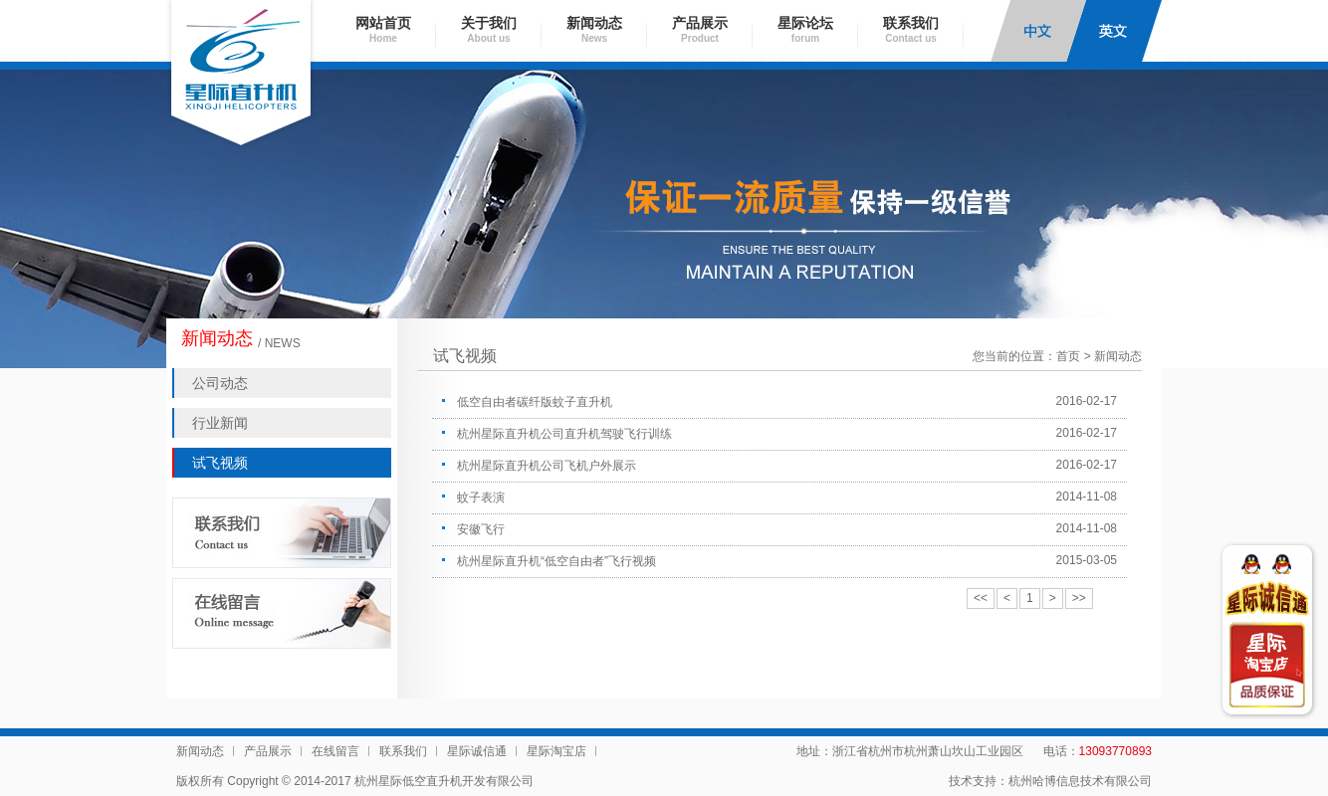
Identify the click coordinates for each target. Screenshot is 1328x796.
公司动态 (220, 383)
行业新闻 (220, 423)
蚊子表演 (481, 497)
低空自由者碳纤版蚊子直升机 (534, 402)
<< (981, 598)
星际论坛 (805, 29)
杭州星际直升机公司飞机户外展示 (546, 466)
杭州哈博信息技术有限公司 (1080, 781)
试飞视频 (220, 463)
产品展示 (700, 29)
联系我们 (911, 29)
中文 (1038, 31)
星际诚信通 (477, 751)
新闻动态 (594, 29)
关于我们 (489, 29)
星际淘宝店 (556, 751)
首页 (1068, 356)
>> (1079, 598)
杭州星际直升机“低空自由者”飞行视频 (556, 561)
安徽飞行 (481, 529)
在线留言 (335, 751)
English (1114, 31)
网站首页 (383, 29)
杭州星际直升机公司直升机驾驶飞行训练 (564, 434)
